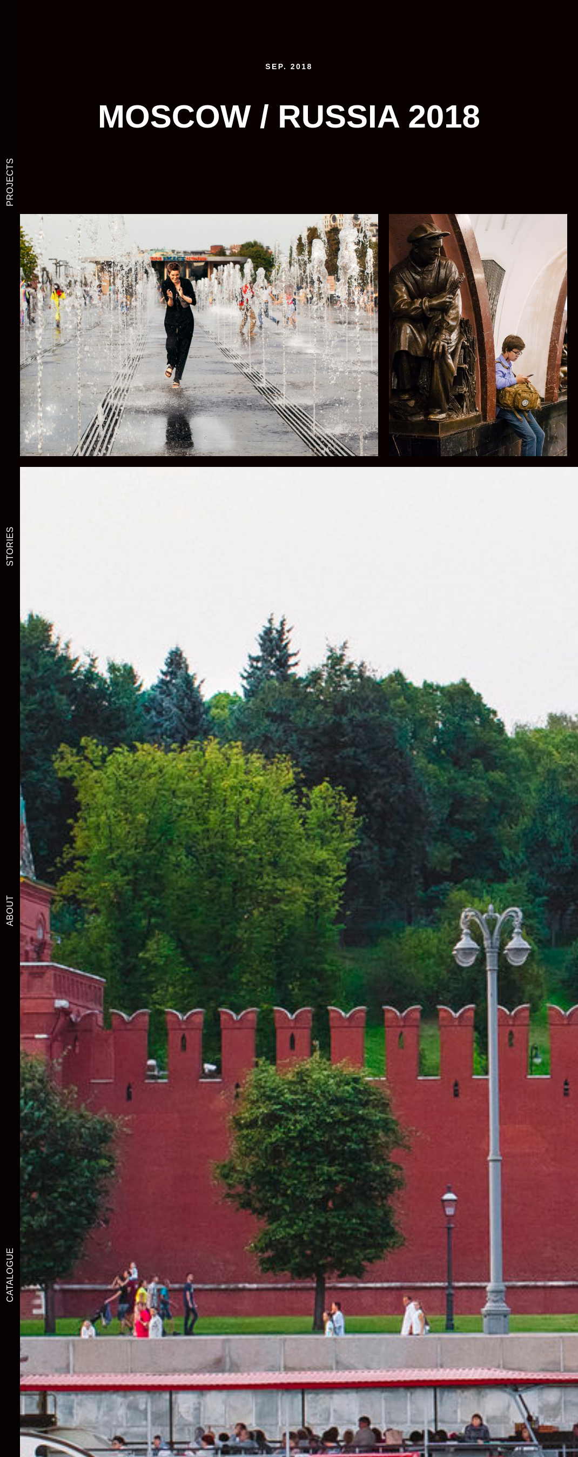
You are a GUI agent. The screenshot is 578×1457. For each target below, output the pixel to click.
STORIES (10, 546)
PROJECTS (10, 182)
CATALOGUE (10, 1275)
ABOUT (10, 910)
